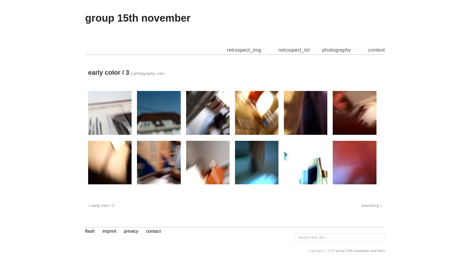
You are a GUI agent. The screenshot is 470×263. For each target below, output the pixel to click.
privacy (131, 231)
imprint (109, 231)
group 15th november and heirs (360, 250)
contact (153, 231)
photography (336, 50)
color (160, 73)
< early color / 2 (101, 205)
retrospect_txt (294, 50)
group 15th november (138, 18)
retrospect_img (244, 50)
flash (90, 231)
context (376, 50)
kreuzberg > (371, 205)
